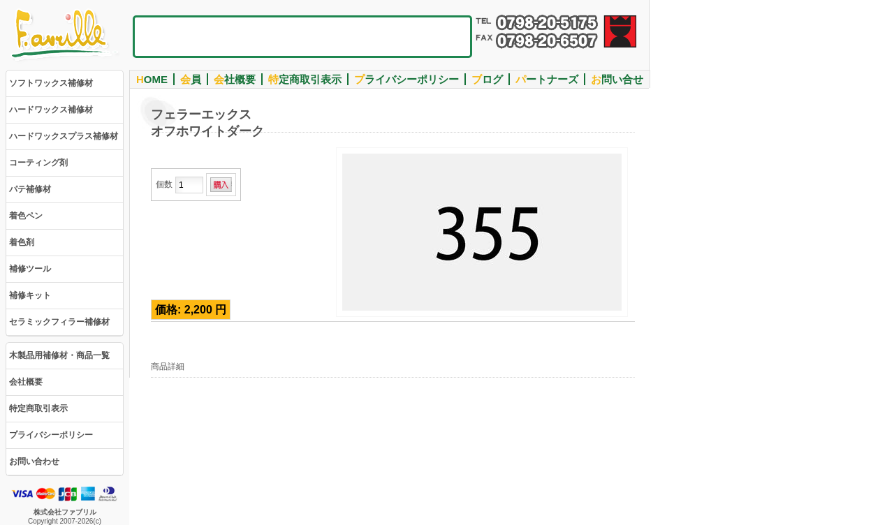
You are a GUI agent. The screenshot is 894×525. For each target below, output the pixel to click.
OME (152, 79)
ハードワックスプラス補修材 (63, 136)
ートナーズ (546, 79)
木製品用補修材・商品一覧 (59, 355)
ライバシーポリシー (406, 79)
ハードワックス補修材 (51, 109)
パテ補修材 (30, 189)
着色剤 (21, 242)
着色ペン (26, 216)
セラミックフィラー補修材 (59, 322)
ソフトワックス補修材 (51, 83)
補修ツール (30, 269)
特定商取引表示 (38, 408)
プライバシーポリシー (51, 435)
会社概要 (26, 382)
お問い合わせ (34, 461)
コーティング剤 (38, 163)
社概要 (235, 79)
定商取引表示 (305, 79)
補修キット (30, 295)
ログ (487, 79)
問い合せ (617, 79)
